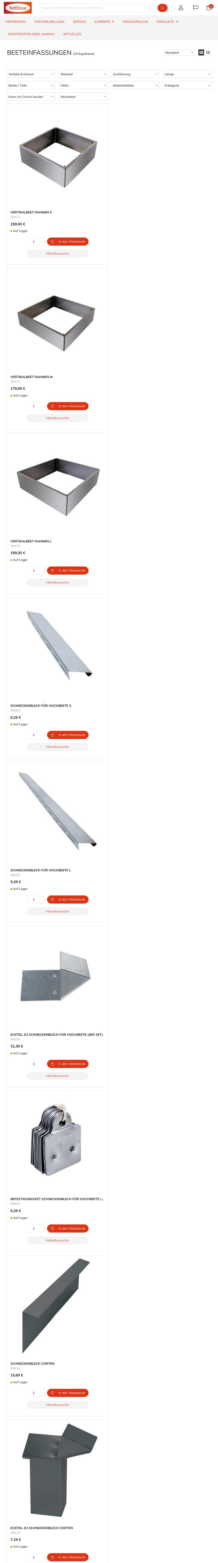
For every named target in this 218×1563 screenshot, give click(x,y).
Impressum (119, 1487)
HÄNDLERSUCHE (135, 22)
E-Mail (122, 1521)
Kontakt (9, 1466)
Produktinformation (18, 1487)
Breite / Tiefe (18, 85)
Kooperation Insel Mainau (31, 34)
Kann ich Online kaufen (26, 97)
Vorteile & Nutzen (21, 74)
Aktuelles (72, 34)
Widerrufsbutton (77, 1519)
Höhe (65, 85)
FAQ (7, 1482)
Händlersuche (39, 225)
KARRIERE (102, 22)
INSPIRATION (16, 22)
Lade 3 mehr (109, 653)
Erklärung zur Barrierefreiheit (25, 1492)
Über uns (117, 1466)
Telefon (123, 1532)
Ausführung (121, 74)
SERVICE (79, 22)
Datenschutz (120, 1482)
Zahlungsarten (68, 1472)
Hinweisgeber (14, 1507)
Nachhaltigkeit (121, 1472)
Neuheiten (68, 97)
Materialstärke (123, 85)
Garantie (10, 1472)
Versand (63, 1477)
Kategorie (172, 85)
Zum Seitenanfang (109, 663)
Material (67, 74)
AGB (7, 1502)
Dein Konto (65, 1466)
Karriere (116, 1477)
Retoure (63, 1482)
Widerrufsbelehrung (18, 1497)
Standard (172, 53)
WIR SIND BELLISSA (49, 22)
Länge (169, 74)
